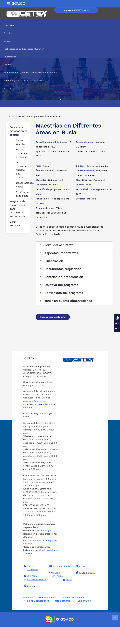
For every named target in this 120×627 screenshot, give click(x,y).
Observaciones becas (22, 184)
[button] (74, 245)
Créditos (8, 33)
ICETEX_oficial (85, 572)
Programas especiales (22, 194)
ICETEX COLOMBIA (30, 568)
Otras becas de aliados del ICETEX (21, 170)
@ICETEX (30, 576)
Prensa (7, 64)
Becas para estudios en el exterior (18, 131)
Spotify (29, 585)
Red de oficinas (47, 597)
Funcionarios (84, 601)
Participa (9, 88)
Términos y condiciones (36, 601)
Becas (7, 41)
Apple (67, 579)
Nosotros (9, 25)
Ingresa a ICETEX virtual (76, 10)
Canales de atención (73, 597)
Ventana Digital (44, 530)
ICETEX (81, 566)
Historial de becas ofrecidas (21, 153)
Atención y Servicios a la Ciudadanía (24, 80)
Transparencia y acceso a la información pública (30, 72)
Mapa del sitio (62, 601)
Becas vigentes (21, 142)
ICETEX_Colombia (60, 566)
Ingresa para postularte (52, 317)
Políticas (27, 597)
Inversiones (10, 56)
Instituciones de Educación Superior (24, 49)
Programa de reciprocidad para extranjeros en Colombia (17, 209)
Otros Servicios (15, 223)
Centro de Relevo (34, 579)
